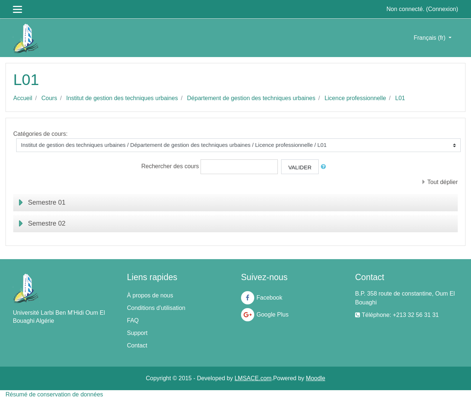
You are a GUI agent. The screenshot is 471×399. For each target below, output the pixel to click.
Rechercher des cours (170, 166)
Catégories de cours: (40, 134)
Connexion (442, 9)
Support (137, 333)
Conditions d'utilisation (156, 308)
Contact (137, 345)
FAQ (133, 320)
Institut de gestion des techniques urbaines (122, 98)
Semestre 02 (46, 223)
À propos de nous (150, 295)
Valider (299, 167)
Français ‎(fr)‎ (430, 38)
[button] (325, 167)
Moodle (315, 378)
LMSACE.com (252, 378)
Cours (49, 98)
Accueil (22, 98)
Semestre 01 (46, 202)
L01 (400, 98)
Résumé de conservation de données (54, 394)
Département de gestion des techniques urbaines (251, 98)
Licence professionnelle (355, 98)
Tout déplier (442, 182)
